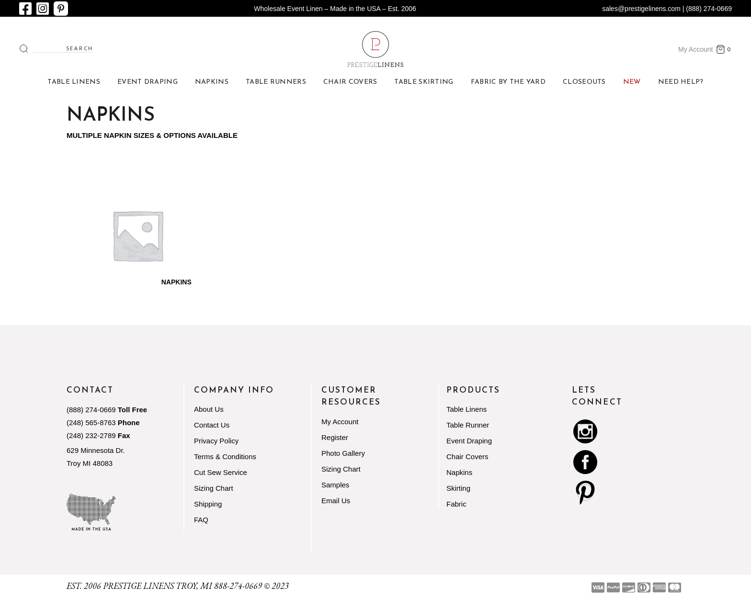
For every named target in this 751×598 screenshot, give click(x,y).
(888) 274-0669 (91, 410)
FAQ (201, 520)
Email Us (335, 500)
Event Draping (469, 441)
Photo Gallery (343, 453)
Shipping (208, 504)
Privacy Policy (216, 441)
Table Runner (467, 425)
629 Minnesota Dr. (96, 450)
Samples (335, 485)
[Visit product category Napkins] (137, 235)
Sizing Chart (213, 488)
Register (334, 437)
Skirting (458, 488)
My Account (695, 49)
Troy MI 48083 (90, 463)
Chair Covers (467, 456)
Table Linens (466, 409)
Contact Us (211, 425)
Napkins (459, 472)
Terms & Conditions (225, 456)
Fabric (456, 504)
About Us (209, 409)
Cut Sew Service (220, 472)
